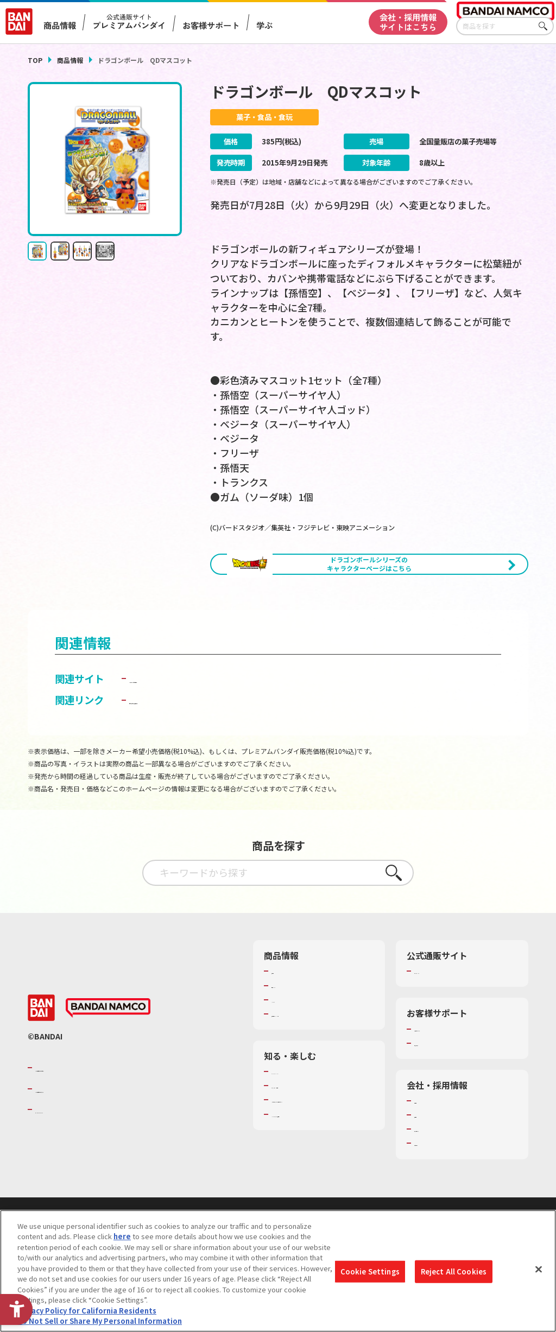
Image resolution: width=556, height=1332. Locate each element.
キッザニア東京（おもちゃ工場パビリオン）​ (320, 1149)
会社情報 (428, 1146)
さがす (546, 26)
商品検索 (285, 1016)
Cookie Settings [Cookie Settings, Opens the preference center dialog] (370, 1271)
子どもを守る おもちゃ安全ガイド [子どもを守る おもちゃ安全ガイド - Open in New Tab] (203, 745)
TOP (35, 60)
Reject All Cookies (453, 1271)
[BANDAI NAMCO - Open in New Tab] (108, 1053)
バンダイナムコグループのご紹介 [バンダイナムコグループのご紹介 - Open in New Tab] (100, 1113)
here (122, 1236)
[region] (278, 1271)
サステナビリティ (442, 1174)
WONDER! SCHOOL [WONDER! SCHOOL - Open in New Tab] (301, 1116)
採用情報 (428, 1160)
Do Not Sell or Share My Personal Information (99, 1321)
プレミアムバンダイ (446, 1016)
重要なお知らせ (439, 1088)
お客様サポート (210, 25)
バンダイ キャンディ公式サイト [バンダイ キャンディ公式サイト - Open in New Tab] (198, 723)
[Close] (539, 1270)
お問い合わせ (435, 1188)
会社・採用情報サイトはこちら (408, 21)
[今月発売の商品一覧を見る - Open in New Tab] (451, 613)
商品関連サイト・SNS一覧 (313, 1059)
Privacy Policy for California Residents (86, 1310)
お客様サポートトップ (449, 1074)
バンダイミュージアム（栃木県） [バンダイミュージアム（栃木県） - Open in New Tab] (322, 1169)
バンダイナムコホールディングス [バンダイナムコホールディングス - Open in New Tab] (100, 1134)
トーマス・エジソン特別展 (313, 1131)
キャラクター (292, 1045)
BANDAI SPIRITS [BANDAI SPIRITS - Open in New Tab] (68, 1154)
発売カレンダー (296, 1030)
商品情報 (70, 60)
